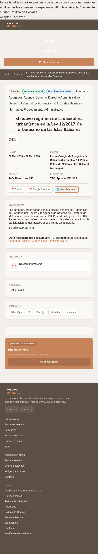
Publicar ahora (49, 361)
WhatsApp (16, 312)
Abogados (15, 97)
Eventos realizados (15, 435)
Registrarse (49, 50)
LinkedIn (55, 312)
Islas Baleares (72, 103)
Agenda (29, 97)
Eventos (18, 74)
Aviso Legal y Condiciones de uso (23, 490)
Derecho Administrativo (64, 97)
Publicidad (10, 506)
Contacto (10, 476)
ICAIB (57, 103)
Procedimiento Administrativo (43, 109)
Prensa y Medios (14, 517)
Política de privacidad (16, 501)
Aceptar (5, 17)
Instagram (12, 409)
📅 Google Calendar (39, 189)
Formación (45, 103)
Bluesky (40, 312)
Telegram (71, 312)
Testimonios (11, 522)
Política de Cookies (24, 12)
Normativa (16, 109)
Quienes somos (13, 496)
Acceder (49, 40)
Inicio (7, 74)
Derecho (41, 97)
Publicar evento (49, 62)
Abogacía (81, 91)
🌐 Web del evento (66, 189)
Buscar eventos (13, 441)
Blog (7, 446)
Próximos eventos (14, 424)
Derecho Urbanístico (23, 103)
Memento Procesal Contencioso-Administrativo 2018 (40, 240)
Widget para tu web (15, 471)
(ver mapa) (56, 168)
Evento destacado (15, 465)
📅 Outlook (17, 189)
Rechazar (18, 17)
